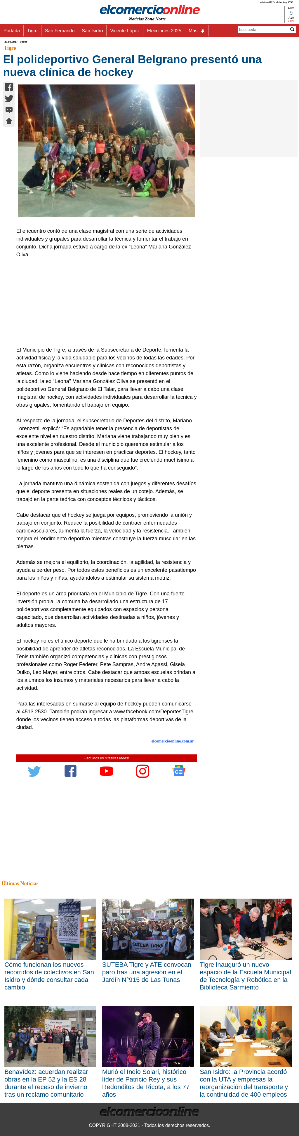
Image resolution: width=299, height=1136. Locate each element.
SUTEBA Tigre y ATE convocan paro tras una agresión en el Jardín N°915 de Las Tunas (146, 972)
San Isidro (92, 30)
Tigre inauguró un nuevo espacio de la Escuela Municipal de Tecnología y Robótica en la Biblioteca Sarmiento (245, 976)
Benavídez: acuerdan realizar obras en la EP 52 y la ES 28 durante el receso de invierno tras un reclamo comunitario (46, 1083)
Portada (12, 30)
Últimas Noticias (19, 883)
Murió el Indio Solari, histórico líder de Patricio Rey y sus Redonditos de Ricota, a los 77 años (146, 1083)
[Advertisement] (104, 302)
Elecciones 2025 (164, 30)
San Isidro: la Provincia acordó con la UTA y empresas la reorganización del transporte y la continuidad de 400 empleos (244, 1083)
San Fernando (59, 30)
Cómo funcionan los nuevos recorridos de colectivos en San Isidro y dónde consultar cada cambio (49, 976)
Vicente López (125, 30)
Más (197, 30)
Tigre (32, 30)
